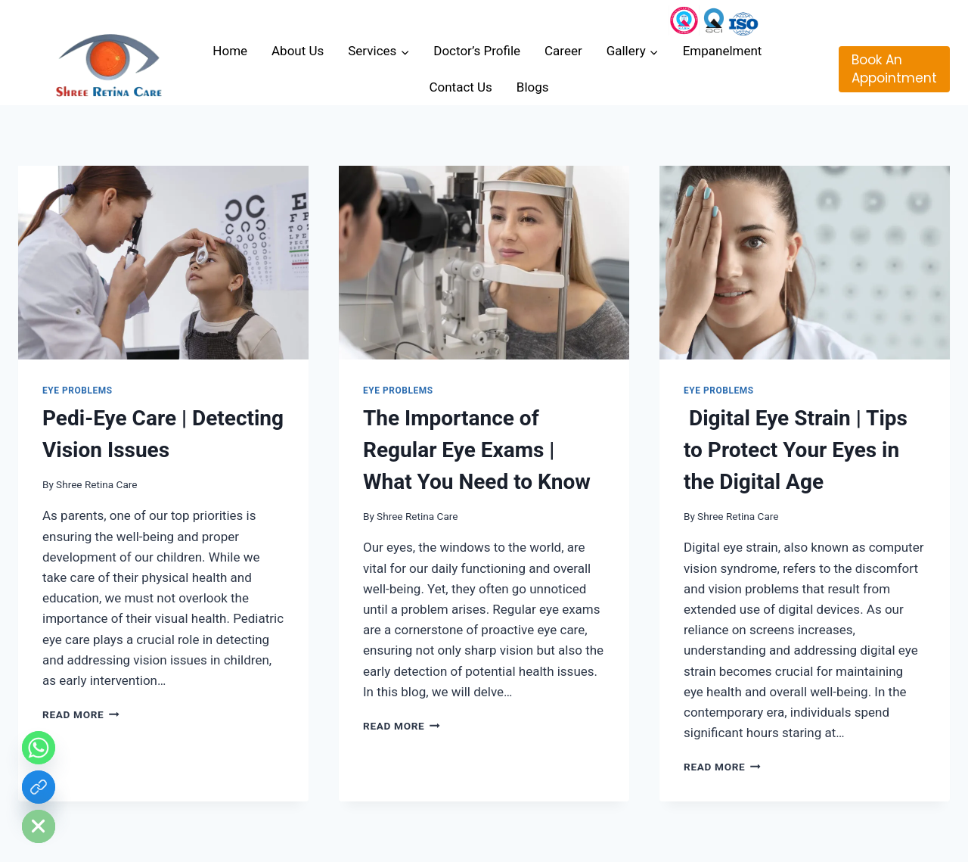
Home (230, 50)
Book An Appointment (894, 69)
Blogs (533, 87)
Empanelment (724, 50)
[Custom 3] (714, 20)
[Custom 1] (743, 20)
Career (563, 50)
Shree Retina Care (96, 484)
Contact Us (460, 87)
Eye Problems (77, 390)
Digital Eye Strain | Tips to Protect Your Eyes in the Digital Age (796, 450)
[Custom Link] (38, 787)
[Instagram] (684, 20)
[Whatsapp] (38, 747)
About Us (297, 50)
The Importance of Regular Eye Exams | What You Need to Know (477, 450)
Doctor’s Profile (476, 50)
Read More (80, 714)
